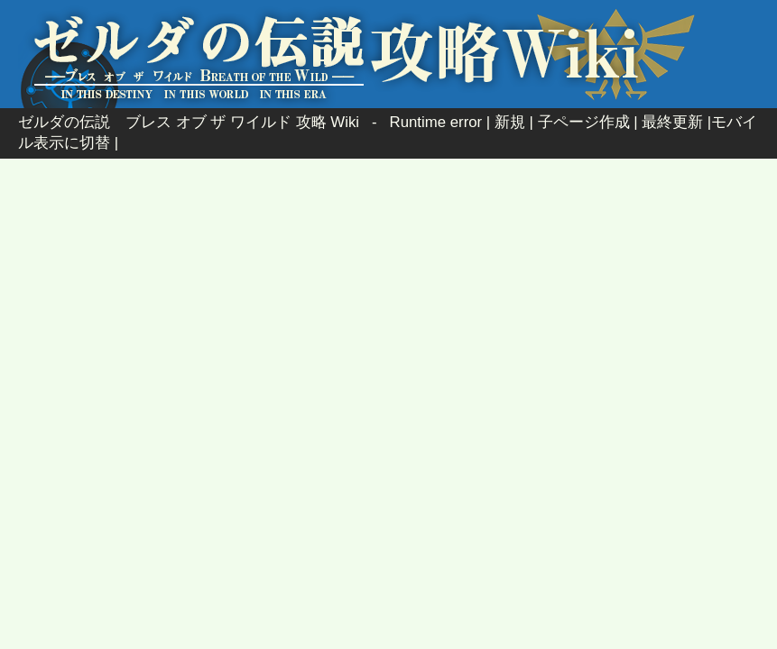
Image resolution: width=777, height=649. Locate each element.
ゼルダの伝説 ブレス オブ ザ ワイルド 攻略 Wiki (188, 122)
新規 (510, 122)
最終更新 (672, 122)
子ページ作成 (584, 122)
